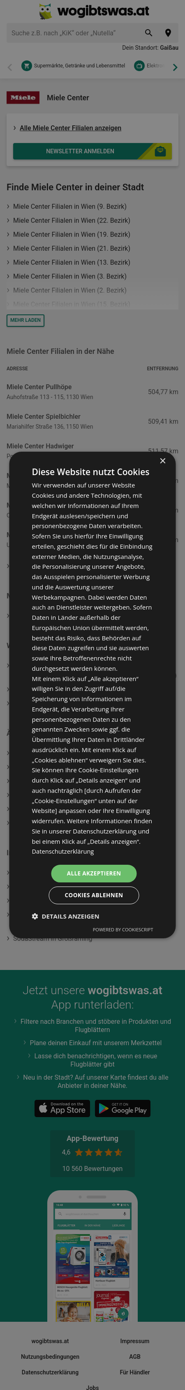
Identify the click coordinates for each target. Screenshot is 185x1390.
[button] (65, 916)
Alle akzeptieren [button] (94, 873)
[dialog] (92, 695)
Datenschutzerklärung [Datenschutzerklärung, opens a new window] (64, 851)
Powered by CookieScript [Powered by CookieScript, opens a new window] (123, 930)
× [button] (163, 461)
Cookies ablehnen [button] (94, 895)
